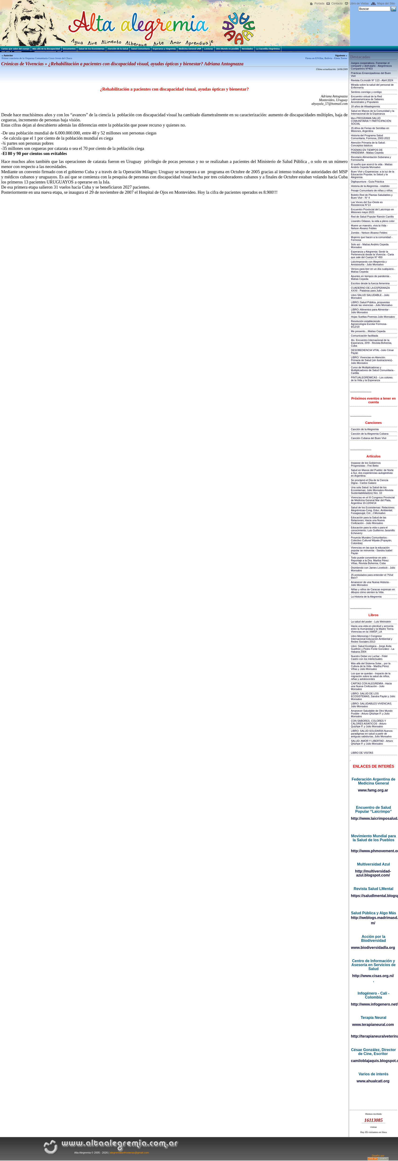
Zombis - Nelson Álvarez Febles (369, 232)
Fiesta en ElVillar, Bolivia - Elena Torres (326, 58)
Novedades (247, 49)
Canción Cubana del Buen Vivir (369, 438)
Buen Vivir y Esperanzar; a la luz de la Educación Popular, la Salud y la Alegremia (372, 174)
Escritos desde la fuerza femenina (370, 283)
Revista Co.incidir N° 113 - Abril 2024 (372, 80)
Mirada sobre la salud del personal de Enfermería (372, 86)
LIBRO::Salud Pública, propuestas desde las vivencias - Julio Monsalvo (371, 303)
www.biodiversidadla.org (373, 948)
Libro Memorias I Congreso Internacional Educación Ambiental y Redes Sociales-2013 (371, 639)
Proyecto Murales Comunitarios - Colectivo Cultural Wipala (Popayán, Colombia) (371, 540)
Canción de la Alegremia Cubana (369, 433)
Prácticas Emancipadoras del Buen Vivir (371, 74)
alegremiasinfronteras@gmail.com (129, 1152)
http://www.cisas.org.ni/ (373, 976)
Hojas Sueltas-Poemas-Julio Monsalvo (373, 316)
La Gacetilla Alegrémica (268, 49)
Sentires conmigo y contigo (366, 92)
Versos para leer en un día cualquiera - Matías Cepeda (373, 270)
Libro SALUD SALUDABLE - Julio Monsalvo (370, 296)
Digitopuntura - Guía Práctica (367, 181)
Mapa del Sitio (386, 3)
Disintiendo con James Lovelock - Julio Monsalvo (373, 569)
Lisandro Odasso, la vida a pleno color (373, 221)
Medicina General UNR (190, 49)
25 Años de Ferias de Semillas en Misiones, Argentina (370, 129)
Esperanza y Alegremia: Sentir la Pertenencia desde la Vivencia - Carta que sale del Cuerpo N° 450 (372, 254)
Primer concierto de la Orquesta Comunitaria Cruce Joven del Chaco (37, 58)
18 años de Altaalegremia (365, 106)
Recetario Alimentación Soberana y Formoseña (371, 158)
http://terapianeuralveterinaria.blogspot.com (373, 1036)
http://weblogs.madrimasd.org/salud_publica (373, 918)
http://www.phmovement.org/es (373, 851)
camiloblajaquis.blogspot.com (373, 1061)
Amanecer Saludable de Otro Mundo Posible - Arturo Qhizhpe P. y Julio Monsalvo (372, 713)
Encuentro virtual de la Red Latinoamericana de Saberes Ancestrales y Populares (367, 99)
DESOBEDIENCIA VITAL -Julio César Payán (372, 351)
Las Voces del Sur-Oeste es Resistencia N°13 (367, 203)
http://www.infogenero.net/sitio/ (373, 1004)
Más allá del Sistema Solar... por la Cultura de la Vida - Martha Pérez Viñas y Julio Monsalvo (370, 666)
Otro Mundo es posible (227, 49)
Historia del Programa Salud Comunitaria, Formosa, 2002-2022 (370, 137)
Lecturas (208, 49)
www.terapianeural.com (373, 1025)
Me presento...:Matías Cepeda (368, 331)
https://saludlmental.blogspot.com (373, 896)
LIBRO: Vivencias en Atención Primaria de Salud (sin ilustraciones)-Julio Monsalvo (372, 360)
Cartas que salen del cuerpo (15, 49)
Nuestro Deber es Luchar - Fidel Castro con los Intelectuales (369, 657)
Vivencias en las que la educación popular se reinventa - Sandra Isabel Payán (371, 550)
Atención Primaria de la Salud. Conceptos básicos (368, 144)
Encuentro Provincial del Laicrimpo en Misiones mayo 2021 (372, 211)
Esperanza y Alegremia (164, 49)
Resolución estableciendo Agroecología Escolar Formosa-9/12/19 (369, 324)
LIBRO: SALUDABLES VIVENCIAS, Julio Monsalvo (371, 705)
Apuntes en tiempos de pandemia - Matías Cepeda (371, 277)
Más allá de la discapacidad (46, 49)
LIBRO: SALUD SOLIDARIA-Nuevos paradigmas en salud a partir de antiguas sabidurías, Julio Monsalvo (372, 733)
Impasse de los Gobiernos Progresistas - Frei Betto (366, 464)
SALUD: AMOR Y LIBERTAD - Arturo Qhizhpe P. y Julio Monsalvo (372, 742)
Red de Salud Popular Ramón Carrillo (372, 216)
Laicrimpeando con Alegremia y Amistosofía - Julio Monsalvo (369, 263)
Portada (319, 3)
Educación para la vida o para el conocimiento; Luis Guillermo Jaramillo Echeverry (373, 530)
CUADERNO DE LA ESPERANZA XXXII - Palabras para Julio (370, 289)
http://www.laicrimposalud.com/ (373, 818)
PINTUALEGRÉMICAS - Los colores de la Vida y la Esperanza (372, 379)
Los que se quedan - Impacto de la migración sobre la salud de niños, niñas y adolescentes (370, 676)
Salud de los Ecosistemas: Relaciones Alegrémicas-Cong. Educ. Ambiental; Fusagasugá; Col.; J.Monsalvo (372, 510)
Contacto (336, 3)
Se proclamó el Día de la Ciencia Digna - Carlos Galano (369, 481)
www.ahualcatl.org (373, 1081)
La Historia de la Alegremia (366, 596)
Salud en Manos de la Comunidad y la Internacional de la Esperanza (372, 112)
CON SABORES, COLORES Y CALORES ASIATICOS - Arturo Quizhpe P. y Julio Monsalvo (368, 723)
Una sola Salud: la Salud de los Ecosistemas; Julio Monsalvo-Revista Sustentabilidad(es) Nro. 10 (372, 490)
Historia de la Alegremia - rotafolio (370, 186)
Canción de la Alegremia (365, 429)
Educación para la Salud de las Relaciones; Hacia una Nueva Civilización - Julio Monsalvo (368, 520)
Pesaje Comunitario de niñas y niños (372, 190)
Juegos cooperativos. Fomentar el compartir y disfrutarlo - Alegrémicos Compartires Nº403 (371, 66)
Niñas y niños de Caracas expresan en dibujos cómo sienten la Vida (373, 591)
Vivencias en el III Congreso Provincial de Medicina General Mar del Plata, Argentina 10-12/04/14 (373, 500)
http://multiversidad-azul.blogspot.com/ (373, 873)
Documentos (69, 49)
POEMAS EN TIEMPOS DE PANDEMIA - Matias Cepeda (367, 151)
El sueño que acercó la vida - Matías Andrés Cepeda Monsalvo (371, 166)
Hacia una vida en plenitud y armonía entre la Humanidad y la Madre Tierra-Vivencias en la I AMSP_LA (372, 629)
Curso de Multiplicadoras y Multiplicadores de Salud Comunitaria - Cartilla (373, 370)
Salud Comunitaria (140, 49)
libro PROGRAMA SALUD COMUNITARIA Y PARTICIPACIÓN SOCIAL (371, 121)
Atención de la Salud (118, 49)
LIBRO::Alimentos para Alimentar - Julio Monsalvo (370, 311)
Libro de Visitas (359, 3)
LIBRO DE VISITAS (362, 752)
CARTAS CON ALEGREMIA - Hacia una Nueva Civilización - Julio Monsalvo (371, 686)
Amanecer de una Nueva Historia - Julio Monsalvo (370, 583)
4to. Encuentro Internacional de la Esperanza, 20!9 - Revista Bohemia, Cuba (371, 343)
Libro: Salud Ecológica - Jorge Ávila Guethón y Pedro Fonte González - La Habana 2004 (372, 649)
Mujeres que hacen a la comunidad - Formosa (371, 238)
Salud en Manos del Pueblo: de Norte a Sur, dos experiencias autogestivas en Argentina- (372, 473)
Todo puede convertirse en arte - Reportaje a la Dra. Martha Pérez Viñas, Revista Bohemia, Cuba (369, 560)
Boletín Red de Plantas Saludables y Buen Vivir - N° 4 (372, 196)
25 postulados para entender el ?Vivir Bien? (372, 576)
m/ (373, 923)
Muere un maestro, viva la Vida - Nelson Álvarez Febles (369, 227)
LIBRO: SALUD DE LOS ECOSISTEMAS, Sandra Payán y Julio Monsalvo (373, 696)
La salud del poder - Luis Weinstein (371, 621)
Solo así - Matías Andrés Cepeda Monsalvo (369, 246)
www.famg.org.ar (373, 790)
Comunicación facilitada (364, 335)
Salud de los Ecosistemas (92, 49)
